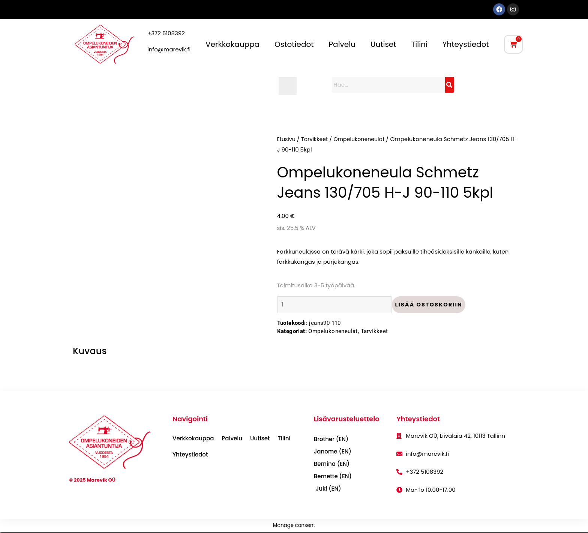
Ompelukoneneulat (363, 139)
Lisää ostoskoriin (433, 305)
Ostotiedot (294, 44)
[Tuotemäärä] (336, 305)
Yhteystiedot (465, 44)
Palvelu (342, 44)
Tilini (419, 44)
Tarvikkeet (316, 139)
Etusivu (287, 139)
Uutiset (383, 44)
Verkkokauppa (233, 44)
